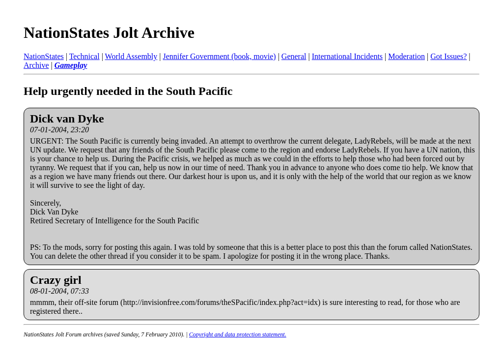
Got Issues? (448, 56)
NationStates (44, 56)
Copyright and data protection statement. (237, 334)
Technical (84, 56)
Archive (36, 65)
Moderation (406, 56)
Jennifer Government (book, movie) (219, 56)
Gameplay (71, 65)
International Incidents (347, 56)
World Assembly (131, 56)
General (294, 56)
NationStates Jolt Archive (109, 32)
